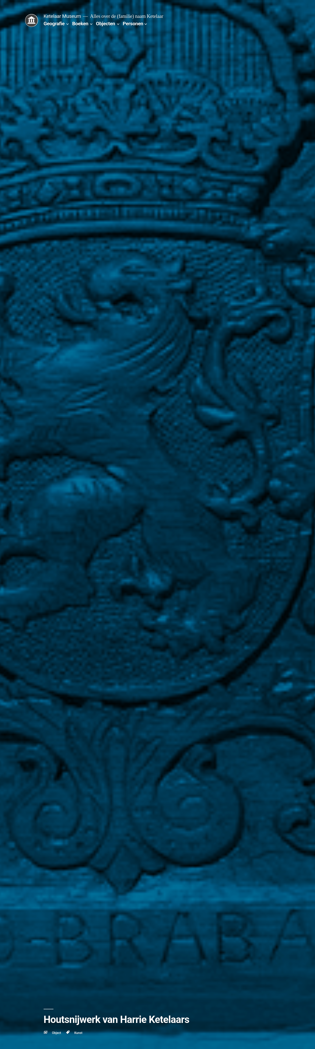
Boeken (80, 23)
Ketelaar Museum (62, 16)
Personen (133, 23)
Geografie (54, 23)
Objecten (105, 23)
